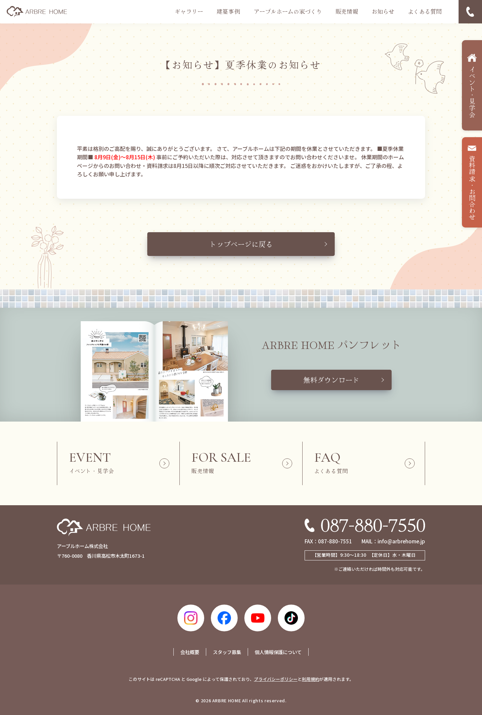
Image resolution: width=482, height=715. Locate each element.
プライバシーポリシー (276, 679)
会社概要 (189, 651)
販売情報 (346, 11)
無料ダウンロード (331, 380)
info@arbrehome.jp (401, 541)
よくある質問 (425, 11)
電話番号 (470, 11)
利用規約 (310, 679)
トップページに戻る (241, 244)
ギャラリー (189, 11)
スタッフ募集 (227, 651)
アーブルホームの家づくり (288, 11)
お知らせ (383, 11)
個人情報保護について (278, 651)
